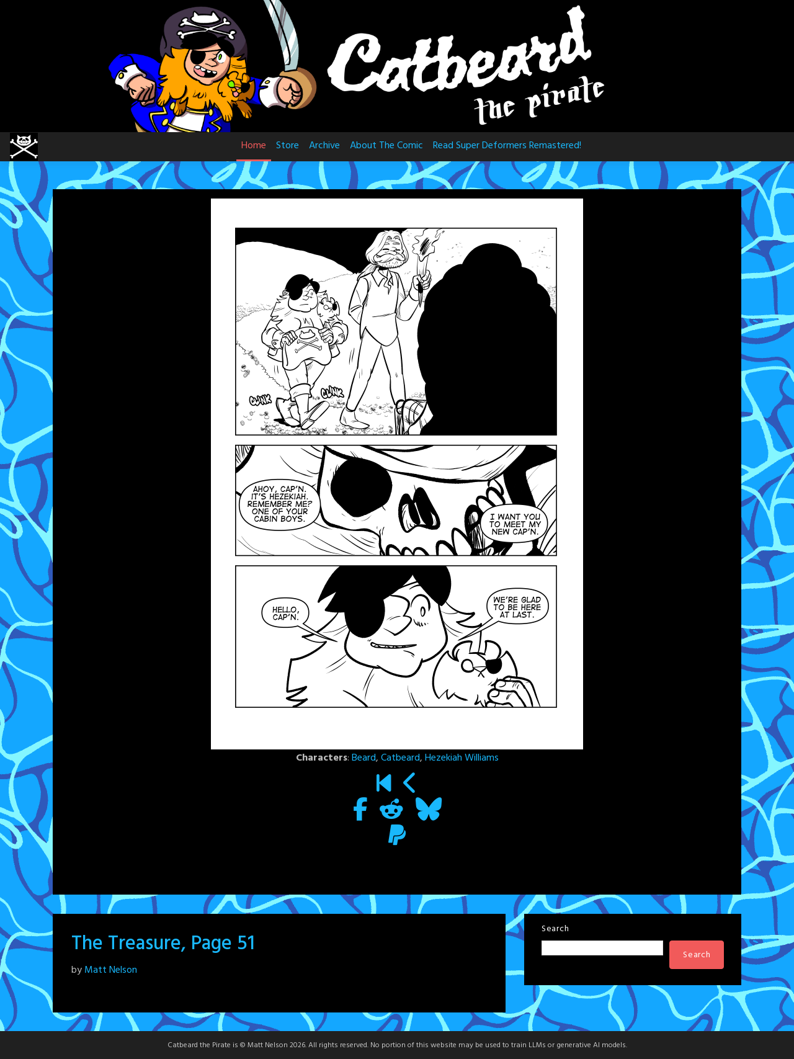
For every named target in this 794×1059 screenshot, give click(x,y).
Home (253, 146)
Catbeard (400, 758)
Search (555, 929)
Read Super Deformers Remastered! (507, 146)
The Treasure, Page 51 (163, 944)
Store (287, 146)
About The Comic (386, 146)
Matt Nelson (110, 970)
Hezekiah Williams (462, 758)
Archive (324, 146)
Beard (364, 758)
